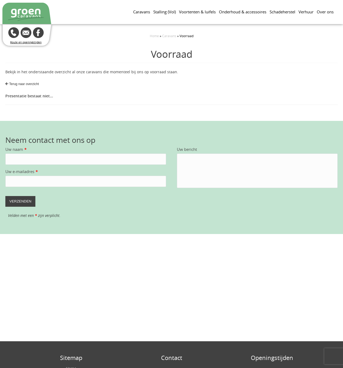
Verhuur (306, 11)
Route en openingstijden (26, 42)
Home (154, 36)
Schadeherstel (282, 11)
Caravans (141, 11)
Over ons (325, 11)
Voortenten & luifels (197, 11)
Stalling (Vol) (164, 11)
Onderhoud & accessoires (242, 11)
